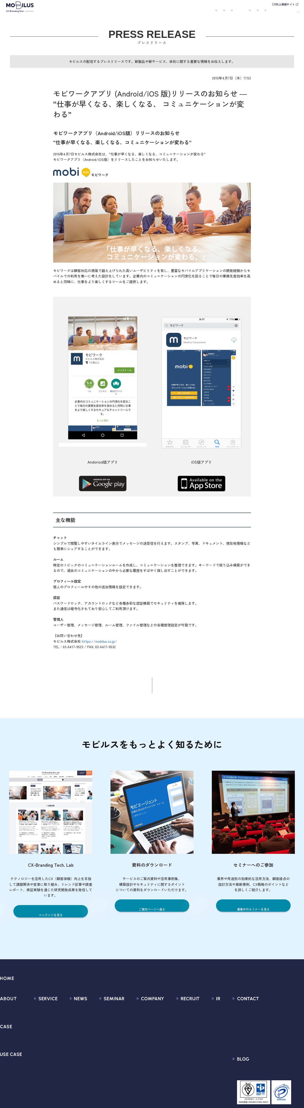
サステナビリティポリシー (145, 1074)
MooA (32, 1029)
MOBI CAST (36, 1065)
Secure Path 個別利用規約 (269, 1038)
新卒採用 (178, 1011)
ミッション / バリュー (141, 1038)
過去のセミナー (102, 1020)
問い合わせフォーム (265, 1011)
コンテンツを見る (51, 918)
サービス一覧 (38, 1011)
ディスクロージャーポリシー (220, 1056)
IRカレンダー (206, 1038)
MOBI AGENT (38, 1038)
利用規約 (255, 1029)
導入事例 (111, 13)
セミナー (168, 13)
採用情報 (221, 13)
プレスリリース (68, 1020)
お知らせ (154, 13)
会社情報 (130, 1011)
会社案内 (202, 13)
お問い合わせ (266, 12)
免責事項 (203, 1065)
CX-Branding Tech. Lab (267, 1076)
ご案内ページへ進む (152, 913)
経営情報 (203, 1011)
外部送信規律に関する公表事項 (274, 1047)
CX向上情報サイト (283, 4)
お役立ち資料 (186, 13)
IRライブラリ (206, 1020)
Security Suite (39, 1082)
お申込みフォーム (263, 1020)
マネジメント (134, 1020)
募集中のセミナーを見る (253, 913)
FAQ (199, 1047)
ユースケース (133, 13)
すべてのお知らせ (70, 1011)
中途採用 (178, 1020)
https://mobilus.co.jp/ (99, 644)
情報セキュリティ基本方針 (145, 1056)
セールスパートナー (139, 1029)
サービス (93, 13)
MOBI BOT (35, 1047)
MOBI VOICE (37, 1056)
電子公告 (203, 1074)
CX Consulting (39, 1020)
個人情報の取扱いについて (145, 1047)
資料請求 (289, 12)
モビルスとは (76, 13)
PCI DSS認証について (140, 1065)
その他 (60, 1038)
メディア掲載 (66, 1029)
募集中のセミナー (104, 1011)
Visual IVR (35, 1074)
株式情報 (203, 1029)
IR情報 (239, 13)
